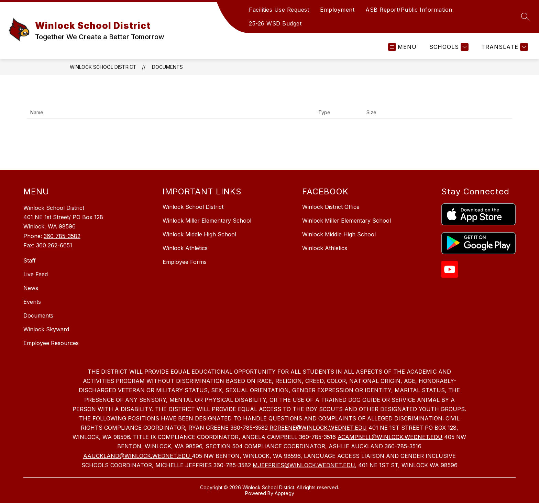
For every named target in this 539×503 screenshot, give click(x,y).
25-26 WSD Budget (275, 23)
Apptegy (284, 493)
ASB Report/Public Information (408, 9)
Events (32, 301)
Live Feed (35, 274)
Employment (337, 9)
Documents (167, 67)
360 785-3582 (62, 236)
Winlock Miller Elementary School (207, 220)
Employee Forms (185, 261)
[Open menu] (402, 47)
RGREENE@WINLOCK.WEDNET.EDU (318, 427)
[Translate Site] (504, 47)
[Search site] (525, 16)
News (30, 288)
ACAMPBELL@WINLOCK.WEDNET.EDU (390, 437)
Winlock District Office (331, 206)
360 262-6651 (54, 245)
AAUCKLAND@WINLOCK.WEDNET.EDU (137, 455)
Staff (29, 260)
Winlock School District (103, 67)
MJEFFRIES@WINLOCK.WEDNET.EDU (304, 465)
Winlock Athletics (185, 248)
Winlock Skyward (46, 329)
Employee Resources (51, 343)
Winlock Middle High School (199, 234)
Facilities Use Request (279, 9)
